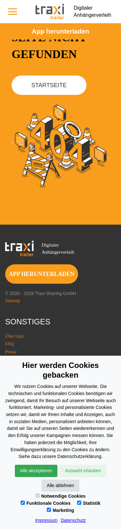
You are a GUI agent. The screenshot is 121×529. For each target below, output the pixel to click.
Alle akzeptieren (36, 470)
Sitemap (12, 300)
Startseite (48, 85)
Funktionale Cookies (46, 503)
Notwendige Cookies (60, 496)
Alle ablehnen (60, 485)
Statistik (88, 503)
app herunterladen (42, 274)
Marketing (60, 510)
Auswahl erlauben (83, 470)
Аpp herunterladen (60, 31)
